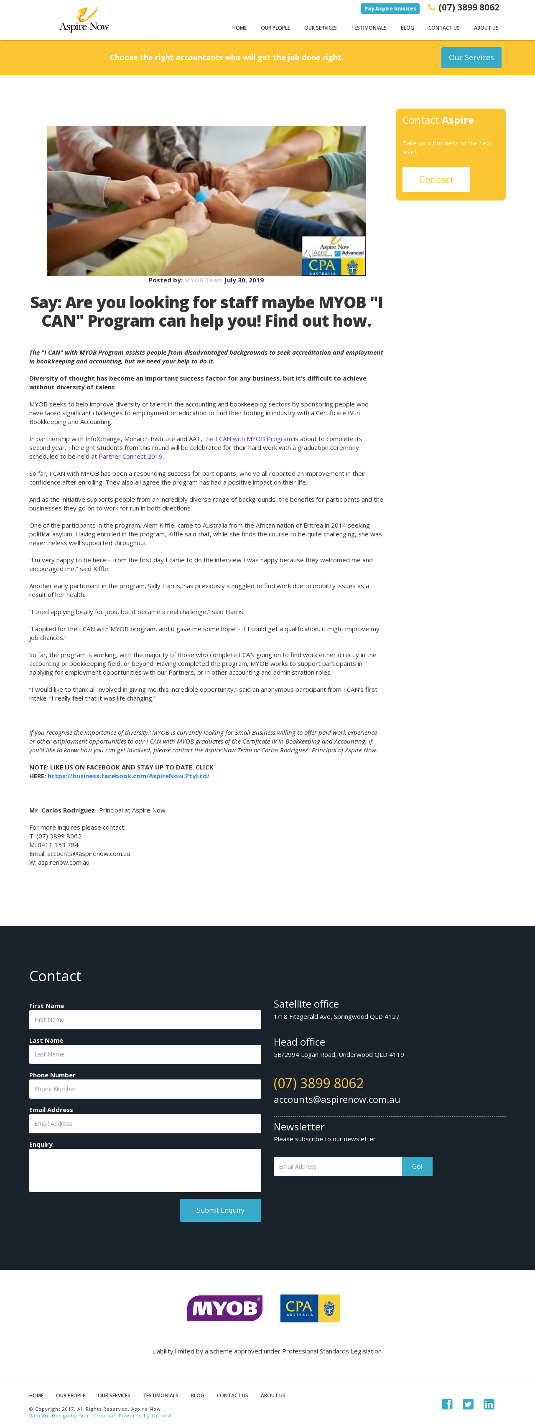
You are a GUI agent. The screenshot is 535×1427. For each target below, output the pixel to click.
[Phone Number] (145, 1089)
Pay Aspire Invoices (390, 8)
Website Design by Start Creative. (73, 1415)
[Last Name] (145, 1054)
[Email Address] (145, 1123)
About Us (486, 27)
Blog (407, 27)
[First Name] (145, 1019)
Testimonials (369, 27)
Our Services (320, 27)
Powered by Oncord (145, 1415)
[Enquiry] (145, 1170)
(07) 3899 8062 (319, 1083)
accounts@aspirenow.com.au (337, 1099)
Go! (417, 1166)
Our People (275, 27)
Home (239, 27)
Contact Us (444, 27)
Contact (436, 179)
